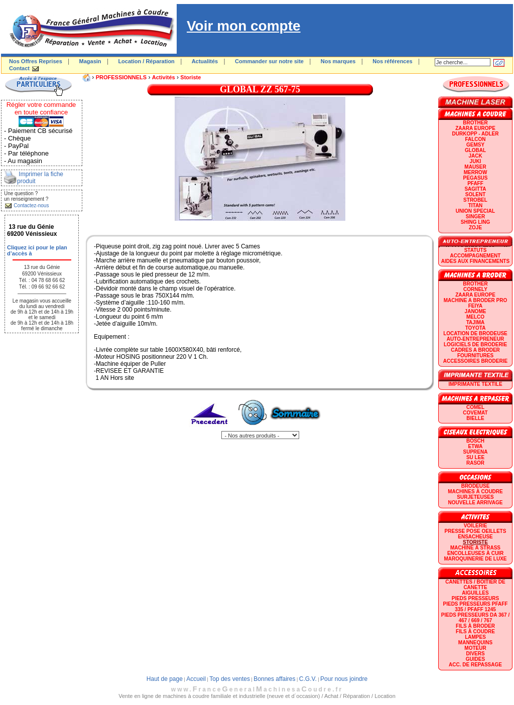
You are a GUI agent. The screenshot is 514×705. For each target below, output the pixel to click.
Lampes (475, 637)
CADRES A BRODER (475, 350)
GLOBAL (475, 150)
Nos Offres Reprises (35, 61)
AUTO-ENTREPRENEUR (475, 339)
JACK (475, 156)
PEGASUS (475, 178)
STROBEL (475, 200)
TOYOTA (475, 328)
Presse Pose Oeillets (475, 531)
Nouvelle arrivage (475, 502)
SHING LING (475, 222)
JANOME (475, 311)
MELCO (475, 317)
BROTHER (475, 122)
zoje (475, 227)
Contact (19, 68)
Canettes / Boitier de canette (475, 584)
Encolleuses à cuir (475, 553)
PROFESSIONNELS (121, 77)
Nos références (392, 61)
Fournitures (475, 355)
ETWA (475, 446)
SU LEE (475, 457)
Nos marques (338, 61)
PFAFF (475, 183)
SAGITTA (475, 189)
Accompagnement (475, 255)
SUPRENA (475, 452)
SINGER (475, 216)
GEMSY (475, 145)
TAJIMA (475, 322)
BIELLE (475, 418)
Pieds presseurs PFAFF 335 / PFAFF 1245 (475, 606)
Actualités (205, 61)
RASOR (475, 463)
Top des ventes (229, 678)
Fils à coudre (475, 631)
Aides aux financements (475, 261)
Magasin (90, 61)
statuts (475, 250)
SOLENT (475, 194)
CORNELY (475, 289)
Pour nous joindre (343, 678)
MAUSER (475, 167)
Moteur (475, 648)
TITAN (475, 205)
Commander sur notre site (269, 61)
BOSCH (475, 441)
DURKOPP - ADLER (475, 133)
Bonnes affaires (274, 678)
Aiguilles (475, 593)
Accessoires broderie (475, 361)
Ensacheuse (475, 536)
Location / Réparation (146, 61)
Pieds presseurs (475, 598)
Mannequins (475, 642)
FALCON (475, 139)
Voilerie (475, 525)
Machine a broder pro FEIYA (475, 303)
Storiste (190, 77)
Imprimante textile (475, 384)
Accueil (196, 678)
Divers (475, 653)
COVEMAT (475, 412)
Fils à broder (475, 626)
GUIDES (475, 659)
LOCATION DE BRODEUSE (475, 333)
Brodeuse (475, 486)
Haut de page (165, 678)
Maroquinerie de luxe (475, 558)
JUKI (475, 161)
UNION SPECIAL (475, 211)
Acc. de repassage (475, 664)
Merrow (475, 172)
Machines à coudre (475, 491)
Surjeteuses (475, 497)
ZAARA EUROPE (475, 128)
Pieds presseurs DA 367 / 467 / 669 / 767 (475, 617)
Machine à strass (475, 547)
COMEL (475, 407)
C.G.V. (308, 678)
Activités (163, 77)
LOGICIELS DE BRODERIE (475, 344)
